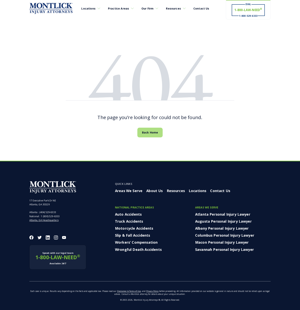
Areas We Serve (128, 190)
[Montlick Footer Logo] (52, 187)
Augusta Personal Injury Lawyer (223, 221)
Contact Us (201, 8)
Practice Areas (118, 8)
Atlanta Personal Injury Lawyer (222, 214)
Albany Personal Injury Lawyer (222, 228)
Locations (88, 8)
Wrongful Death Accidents (138, 249)
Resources (173, 8)
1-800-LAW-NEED (57, 258)
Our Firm (147, 8)
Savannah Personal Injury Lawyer (224, 249)
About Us (154, 190)
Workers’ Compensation (136, 242)
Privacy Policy (152, 291)
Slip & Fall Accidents (132, 235)
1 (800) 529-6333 (50, 216)
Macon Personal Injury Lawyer (222, 242)
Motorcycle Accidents (134, 228)
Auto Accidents (128, 214)
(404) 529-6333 (47, 212)
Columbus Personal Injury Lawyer (224, 235)
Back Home (150, 132)
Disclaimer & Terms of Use (129, 291)
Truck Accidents (129, 221)
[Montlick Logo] (51, 8)
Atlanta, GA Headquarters (44, 220)
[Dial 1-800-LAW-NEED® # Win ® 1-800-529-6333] (248, 9)
